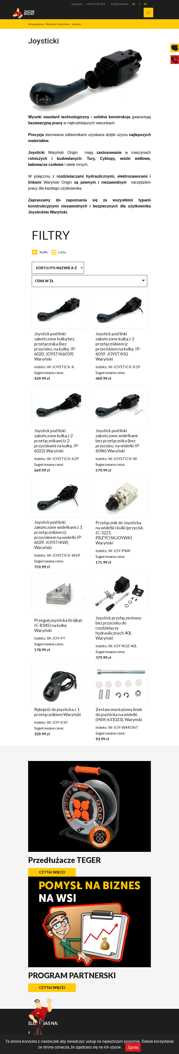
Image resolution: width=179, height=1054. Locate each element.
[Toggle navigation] (148, 12)
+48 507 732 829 (95, 4)
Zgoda (133, 1047)
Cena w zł (44, 281)
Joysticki (76, 24)
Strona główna (36, 24)
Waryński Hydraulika (57, 24)
